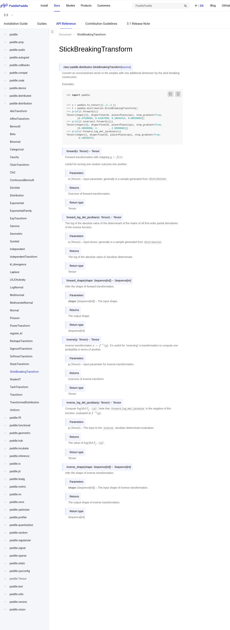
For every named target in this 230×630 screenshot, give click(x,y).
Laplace (14, 272)
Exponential (17, 203)
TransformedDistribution (24, 402)
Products (86, 5)
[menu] (75, 5)
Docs (57, 5)
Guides (42, 23)
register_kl (16, 333)
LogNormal (16, 287)
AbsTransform (18, 111)
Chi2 (12, 172)
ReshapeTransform (21, 341)
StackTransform (19, 364)
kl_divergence (18, 264)
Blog (213, 5)
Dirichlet (15, 187)
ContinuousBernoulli (22, 180)
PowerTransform (20, 325)
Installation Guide (16, 23)
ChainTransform (19, 164)
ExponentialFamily (21, 210)
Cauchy (14, 157)
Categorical (17, 149)
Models (70, 5)
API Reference (66, 23)
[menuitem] (213, 5)
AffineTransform (19, 118)
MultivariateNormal (21, 302)
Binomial (15, 141)
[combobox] (161, 6)
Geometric (16, 233)
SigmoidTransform (21, 348)
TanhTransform (19, 387)
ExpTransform (18, 218)
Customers (103, 5)
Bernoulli (15, 126)
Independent (17, 249)
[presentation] (116, 157)
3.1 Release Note (138, 23)
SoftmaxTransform (21, 356)
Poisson (15, 318)
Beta (12, 134)
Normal (14, 310)
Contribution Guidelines (101, 23)
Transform (16, 394)
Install (44, 5)
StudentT (15, 379)
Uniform (15, 410)
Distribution (17, 195)
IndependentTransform (23, 256)
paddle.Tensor (18, 578)
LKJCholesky (17, 279)
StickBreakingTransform (24, 371)
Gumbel (14, 241)
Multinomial (17, 295)
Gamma (14, 226)
